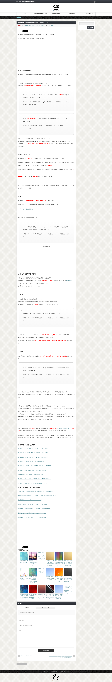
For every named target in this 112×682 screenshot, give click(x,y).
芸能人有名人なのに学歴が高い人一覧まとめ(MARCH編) (32, 513)
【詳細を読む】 (70, 280)
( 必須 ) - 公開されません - (26, 625)
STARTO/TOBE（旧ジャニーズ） (31, 25)
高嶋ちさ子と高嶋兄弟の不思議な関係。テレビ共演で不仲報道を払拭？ (68, 563)
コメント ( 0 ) (26, 607)
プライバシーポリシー (87, 13)
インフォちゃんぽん (54, 671)
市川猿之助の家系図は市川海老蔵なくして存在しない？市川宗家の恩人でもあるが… (33, 579)
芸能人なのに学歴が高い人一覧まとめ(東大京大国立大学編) (32, 504)
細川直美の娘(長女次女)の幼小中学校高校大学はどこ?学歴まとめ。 (59, 596)
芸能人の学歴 (41, 25)
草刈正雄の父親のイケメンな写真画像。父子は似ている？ (59, 579)
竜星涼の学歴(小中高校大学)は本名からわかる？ (24, 562)
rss (94, 2)
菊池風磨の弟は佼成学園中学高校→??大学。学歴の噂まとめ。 (33, 457)
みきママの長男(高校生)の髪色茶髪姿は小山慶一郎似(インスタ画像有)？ (68, 579)
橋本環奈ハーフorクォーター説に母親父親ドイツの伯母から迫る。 (41, 596)
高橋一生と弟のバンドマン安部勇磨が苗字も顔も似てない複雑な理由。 (41, 570)
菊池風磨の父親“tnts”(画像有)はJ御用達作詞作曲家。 (31, 474)
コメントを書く (51, 25)
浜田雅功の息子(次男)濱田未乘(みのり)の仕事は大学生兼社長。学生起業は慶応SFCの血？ (60, 657)
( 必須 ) (21, 620)
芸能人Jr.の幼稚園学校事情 (40, 13)
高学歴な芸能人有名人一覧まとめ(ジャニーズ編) (30, 500)
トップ (24, 13)
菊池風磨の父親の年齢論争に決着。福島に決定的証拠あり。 (33, 470)
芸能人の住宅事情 (56, 13)
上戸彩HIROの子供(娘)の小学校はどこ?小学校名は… (30, 655)
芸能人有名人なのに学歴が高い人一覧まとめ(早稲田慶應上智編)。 (34, 508)
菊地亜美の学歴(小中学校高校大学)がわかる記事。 (50, 578)
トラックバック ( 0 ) (45, 607)
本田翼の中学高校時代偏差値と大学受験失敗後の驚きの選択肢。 (33, 596)
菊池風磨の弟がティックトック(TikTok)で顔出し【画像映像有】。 (34, 479)
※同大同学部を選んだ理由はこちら (27, 209)
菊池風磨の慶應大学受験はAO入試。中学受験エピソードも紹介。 (34, 452)
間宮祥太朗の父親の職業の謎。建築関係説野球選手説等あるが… (24, 596)
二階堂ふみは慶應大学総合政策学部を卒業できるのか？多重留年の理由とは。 (37, 491)
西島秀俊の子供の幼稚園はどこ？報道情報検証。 (24, 578)
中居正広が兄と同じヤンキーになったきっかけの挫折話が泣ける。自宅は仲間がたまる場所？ (68, 590)
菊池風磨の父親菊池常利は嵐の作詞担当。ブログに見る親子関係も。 (35, 465)
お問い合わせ (72, 13)
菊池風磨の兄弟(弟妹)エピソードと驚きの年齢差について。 (32, 483)
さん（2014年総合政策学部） (60, 428)
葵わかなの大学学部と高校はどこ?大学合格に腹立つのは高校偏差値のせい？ (37, 495)
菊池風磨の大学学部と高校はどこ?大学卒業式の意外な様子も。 (34, 448)
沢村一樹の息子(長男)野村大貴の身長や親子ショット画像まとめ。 (59, 563)
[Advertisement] (46, 55)
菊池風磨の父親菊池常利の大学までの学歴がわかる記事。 (32, 461)
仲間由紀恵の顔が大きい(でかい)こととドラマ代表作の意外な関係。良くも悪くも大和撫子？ (41, 556)
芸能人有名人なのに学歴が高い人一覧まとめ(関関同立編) (32, 517)
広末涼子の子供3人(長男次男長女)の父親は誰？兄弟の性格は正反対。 (50, 563)
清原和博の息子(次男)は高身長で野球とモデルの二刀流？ (33, 563)
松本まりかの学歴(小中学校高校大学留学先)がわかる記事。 (50, 596)
